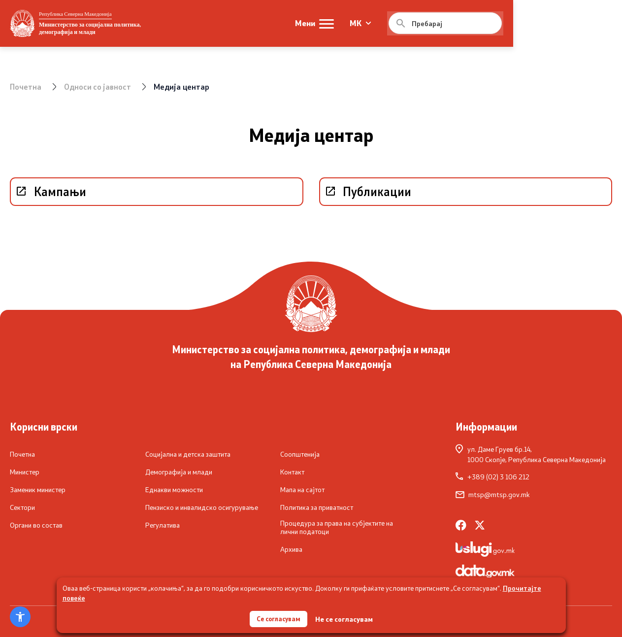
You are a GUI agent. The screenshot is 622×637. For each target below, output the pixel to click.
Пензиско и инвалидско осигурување (201, 507)
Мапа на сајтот (302, 489)
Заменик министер (37, 489)
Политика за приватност (316, 507)
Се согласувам (278, 617)
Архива (291, 549)
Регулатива (162, 524)
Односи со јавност (99, 86)
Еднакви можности (174, 489)
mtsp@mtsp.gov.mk (493, 494)
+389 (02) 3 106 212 (492, 476)
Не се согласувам (346, 617)
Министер (24, 471)
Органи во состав (36, 524)
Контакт (292, 471)
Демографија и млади (178, 471)
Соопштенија (300, 453)
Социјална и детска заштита (187, 453)
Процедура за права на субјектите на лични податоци (336, 527)
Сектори (22, 507)
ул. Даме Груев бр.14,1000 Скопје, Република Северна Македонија (531, 453)
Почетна (26, 86)
